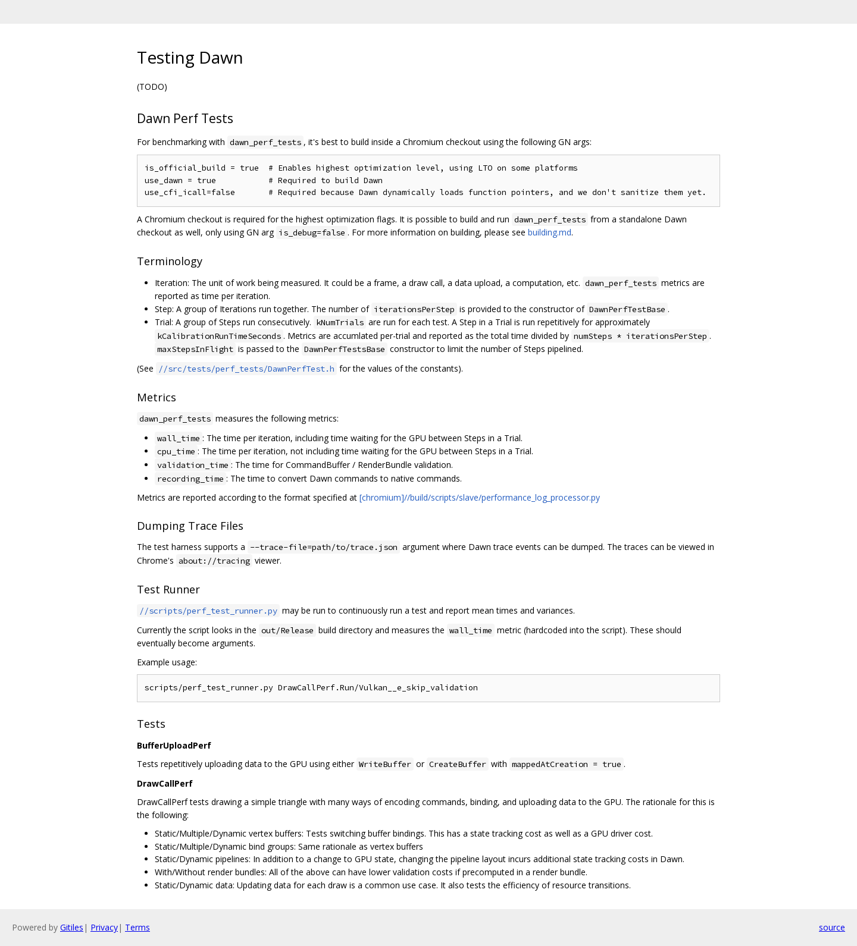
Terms (137, 927)
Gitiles (71, 927)
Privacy (104, 927)
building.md (549, 232)
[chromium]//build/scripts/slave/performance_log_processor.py (479, 497)
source (832, 927)
